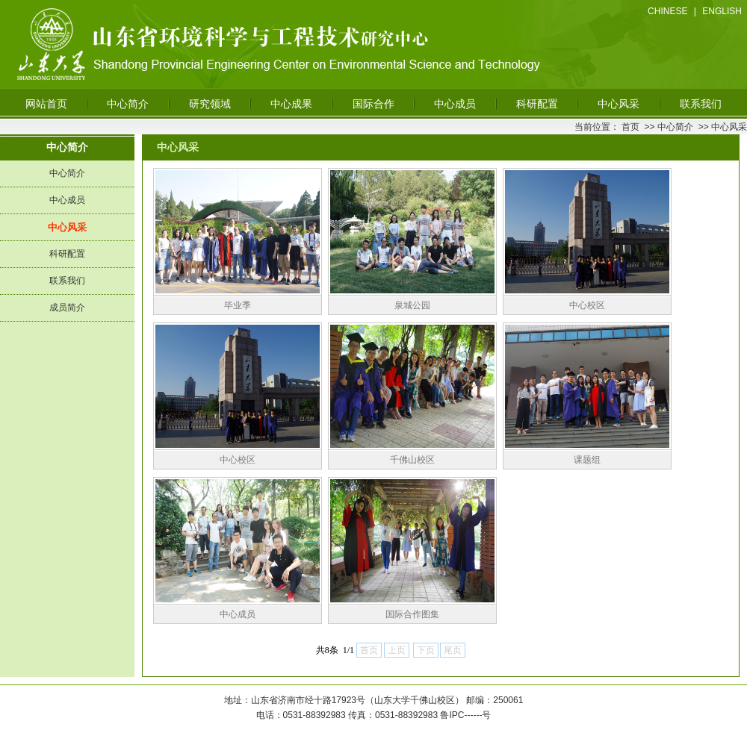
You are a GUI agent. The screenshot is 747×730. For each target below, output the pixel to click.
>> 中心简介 (667, 127)
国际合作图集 (412, 614)
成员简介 (67, 307)
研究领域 (210, 104)
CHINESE (667, 11)
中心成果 (291, 104)
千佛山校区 (412, 460)
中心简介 (128, 104)
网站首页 (46, 104)
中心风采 (618, 104)
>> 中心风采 (721, 127)
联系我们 (701, 104)
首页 (630, 127)
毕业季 (237, 305)
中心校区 (587, 305)
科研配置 (537, 104)
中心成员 (455, 104)
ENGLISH (722, 11)
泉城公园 (412, 305)
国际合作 (373, 104)
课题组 (587, 460)
